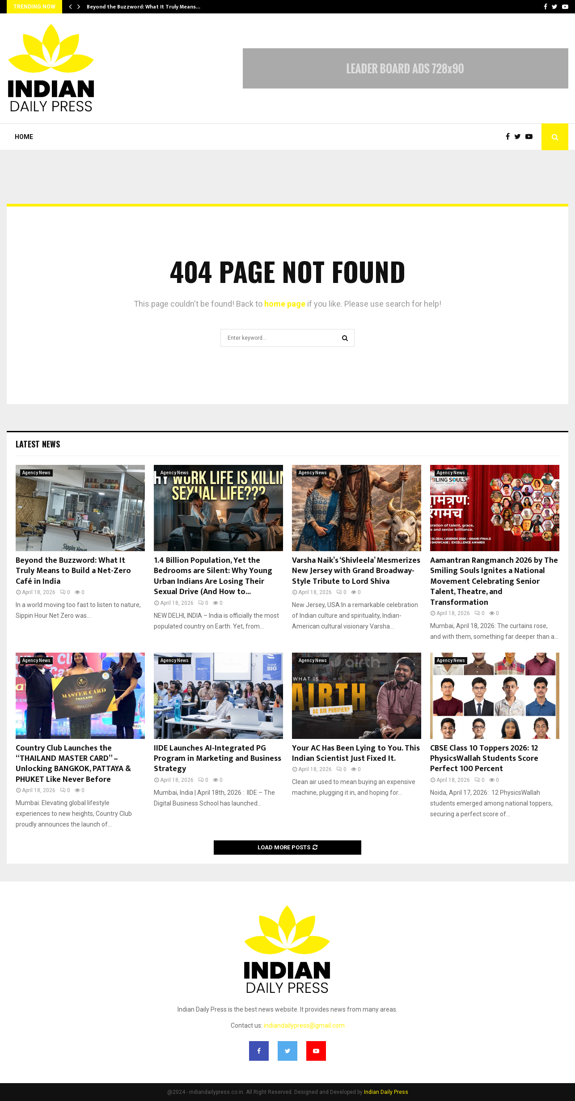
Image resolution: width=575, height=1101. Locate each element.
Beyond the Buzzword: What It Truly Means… (143, 6)
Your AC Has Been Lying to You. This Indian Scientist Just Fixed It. (356, 753)
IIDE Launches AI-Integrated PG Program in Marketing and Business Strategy (217, 759)
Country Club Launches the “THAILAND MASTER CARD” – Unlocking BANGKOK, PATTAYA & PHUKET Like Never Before (73, 764)
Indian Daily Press (386, 1092)
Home (24, 136)
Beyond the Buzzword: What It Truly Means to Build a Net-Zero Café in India (73, 571)
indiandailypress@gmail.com (304, 1025)
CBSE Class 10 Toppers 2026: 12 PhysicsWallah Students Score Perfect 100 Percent (484, 759)
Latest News (38, 444)
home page (284, 303)
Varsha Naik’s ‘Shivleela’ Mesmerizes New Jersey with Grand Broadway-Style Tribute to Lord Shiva (356, 571)
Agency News (36, 472)
